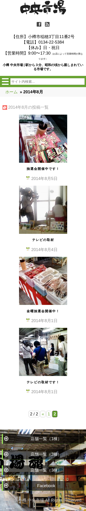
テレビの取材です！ (43, 382)
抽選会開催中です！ (43, 169)
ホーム (11, 92)
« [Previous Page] (43, 414)
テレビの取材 (43, 240)
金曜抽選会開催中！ (43, 311)
